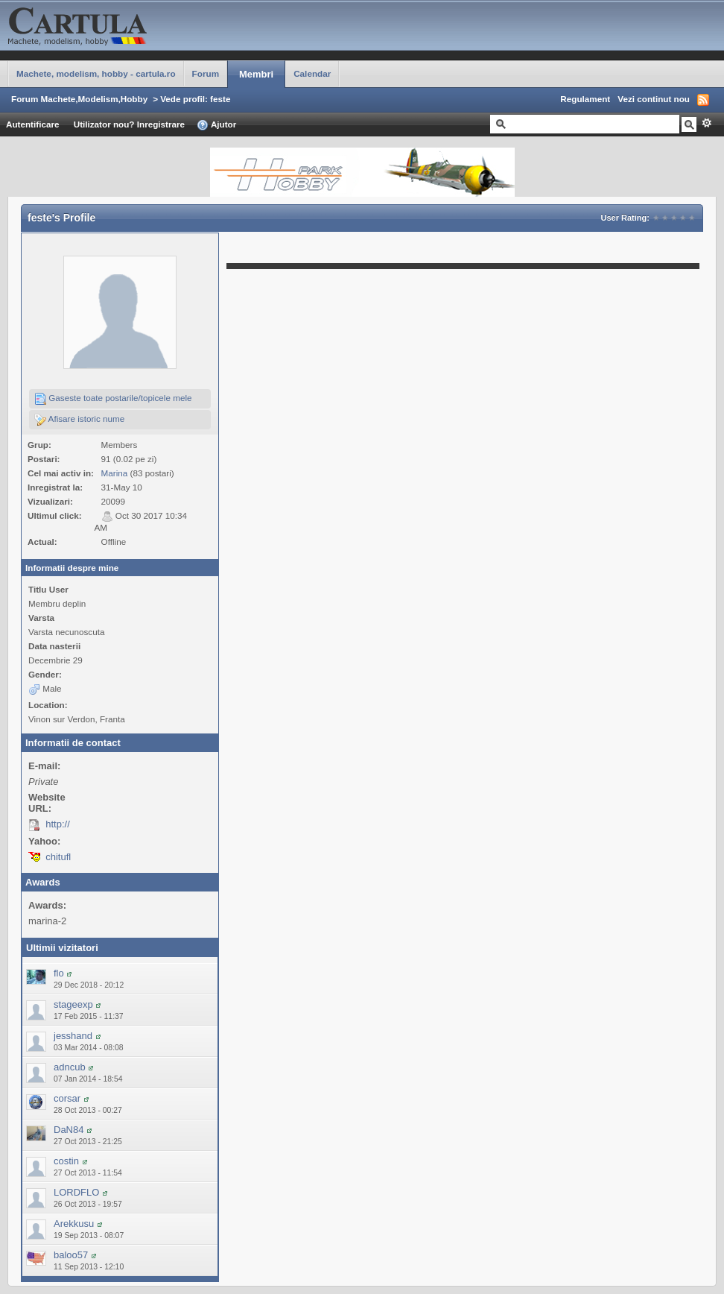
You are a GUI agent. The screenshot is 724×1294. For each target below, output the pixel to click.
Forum (205, 73)
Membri (256, 74)
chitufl (58, 856)
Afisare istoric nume (79, 420)
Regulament (585, 99)
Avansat (706, 123)
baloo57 (71, 1254)
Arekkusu (74, 1223)
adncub (70, 1067)
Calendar (312, 73)
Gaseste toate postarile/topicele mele (113, 399)
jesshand (73, 1035)
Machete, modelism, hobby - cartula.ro (96, 73)
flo (59, 973)
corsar (67, 1098)
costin (66, 1161)
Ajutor (216, 125)
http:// (57, 824)
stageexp (73, 1004)
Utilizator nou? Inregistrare (129, 124)
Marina (114, 473)
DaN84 (68, 1129)
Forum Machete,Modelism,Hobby (79, 99)
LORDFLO (76, 1192)
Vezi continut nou (653, 99)
